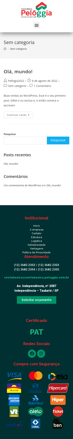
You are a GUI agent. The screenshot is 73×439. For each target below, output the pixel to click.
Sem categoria (17, 86)
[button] (36, 25)
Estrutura (36, 237)
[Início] (5, 48)
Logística (36, 240)
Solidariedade (37, 244)
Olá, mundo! (18, 71)
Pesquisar (10, 134)
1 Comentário (42, 86)
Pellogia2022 (16, 81)
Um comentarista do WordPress (22, 185)
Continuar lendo (20, 114)
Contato (36, 233)
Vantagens (36, 248)
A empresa (36, 229)
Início (36, 225)
